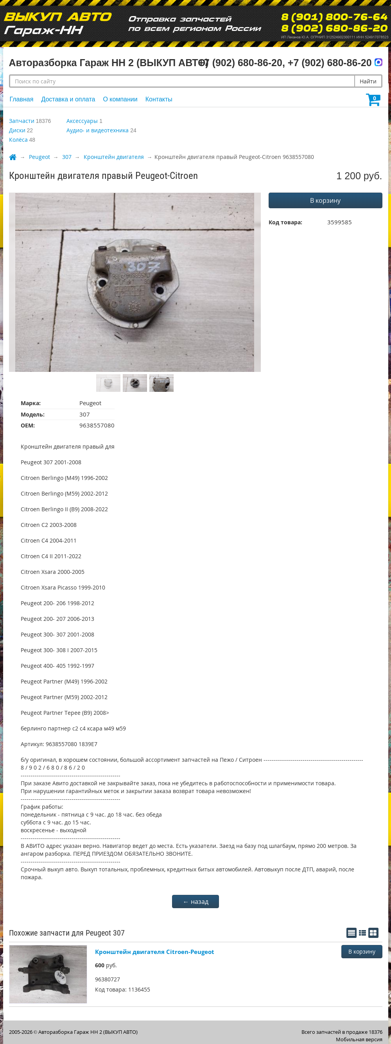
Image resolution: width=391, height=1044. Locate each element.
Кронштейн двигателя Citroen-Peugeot (154, 952)
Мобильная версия (359, 1039)
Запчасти (21, 120)
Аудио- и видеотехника (97, 130)
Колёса (18, 139)
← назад (195, 901)
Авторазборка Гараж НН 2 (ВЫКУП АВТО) (88, 1031)
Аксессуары (82, 120)
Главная (22, 99)
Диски (17, 130)
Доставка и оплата (68, 99)
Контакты (158, 99)
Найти (368, 81)
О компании (120, 99)
